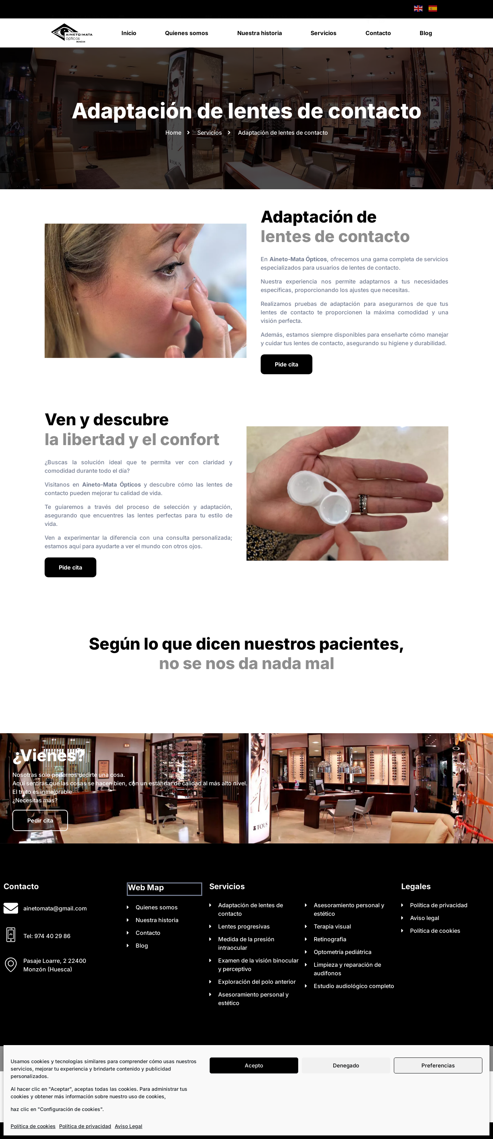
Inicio (128, 33)
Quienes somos (186, 33)
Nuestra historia (259, 33)
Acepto (254, 1065)
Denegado (346, 1065)
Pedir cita (40, 820)
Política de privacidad (85, 1126)
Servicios (323, 33)
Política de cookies (33, 1126)
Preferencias (438, 1065)
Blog (426, 33)
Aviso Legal (128, 1126)
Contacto (378, 33)
